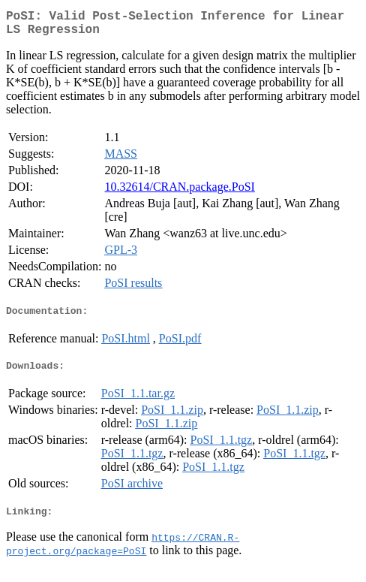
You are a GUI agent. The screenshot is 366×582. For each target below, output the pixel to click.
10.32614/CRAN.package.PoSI (179, 192)
